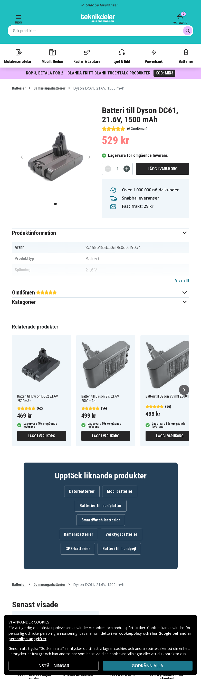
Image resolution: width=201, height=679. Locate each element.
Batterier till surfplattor (101, 505)
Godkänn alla (147, 666)
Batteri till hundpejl (119, 548)
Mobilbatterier (119, 491)
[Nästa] (184, 390)
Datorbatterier (82, 491)
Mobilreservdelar (17, 56)
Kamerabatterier (78, 534)
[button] (100, 233)
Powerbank (154, 56)
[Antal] (117, 169)
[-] (108, 169)
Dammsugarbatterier (49, 88)
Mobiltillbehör (52, 56)
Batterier (186, 56)
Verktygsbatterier (121, 534)
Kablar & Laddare (86, 56)
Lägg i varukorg (163, 168)
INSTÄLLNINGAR (53, 666)
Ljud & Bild (121, 56)
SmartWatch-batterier (100, 520)
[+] (126, 169)
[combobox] (100, 30)
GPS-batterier (77, 548)
